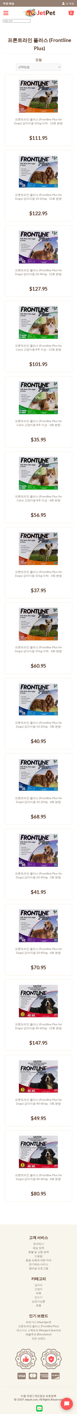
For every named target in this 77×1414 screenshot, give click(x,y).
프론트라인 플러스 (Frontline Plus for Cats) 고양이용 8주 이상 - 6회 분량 (38, 498)
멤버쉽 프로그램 (38, 1268)
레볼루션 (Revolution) (39, 1334)
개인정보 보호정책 (45, 1395)
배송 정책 (38, 1248)
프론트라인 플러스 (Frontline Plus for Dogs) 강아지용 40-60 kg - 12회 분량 (38, 1026)
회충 (38, 1305)
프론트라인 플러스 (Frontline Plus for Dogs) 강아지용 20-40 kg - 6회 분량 (38, 950)
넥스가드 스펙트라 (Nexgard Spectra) (38, 1330)
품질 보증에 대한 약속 (39, 1260)
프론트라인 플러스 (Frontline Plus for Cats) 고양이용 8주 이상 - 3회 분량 (38, 423)
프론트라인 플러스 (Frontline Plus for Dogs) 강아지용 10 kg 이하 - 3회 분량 (38, 573)
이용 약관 (26, 1395)
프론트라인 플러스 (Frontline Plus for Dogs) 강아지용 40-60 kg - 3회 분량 (38, 1101)
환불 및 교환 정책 (38, 1252)
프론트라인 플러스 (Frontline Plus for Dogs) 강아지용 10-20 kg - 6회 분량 (38, 800)
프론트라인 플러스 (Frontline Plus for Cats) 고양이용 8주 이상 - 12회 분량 (38, 347)
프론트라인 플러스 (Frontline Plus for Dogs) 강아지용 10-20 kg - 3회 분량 (38, 724)
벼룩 (38, 1293)
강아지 (38, 1285)
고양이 (38, 1289)
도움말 (38, 1256)
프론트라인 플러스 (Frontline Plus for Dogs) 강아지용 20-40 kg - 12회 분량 (38, 272)
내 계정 (70, 3)
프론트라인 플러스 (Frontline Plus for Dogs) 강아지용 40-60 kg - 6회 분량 (38, 1177)
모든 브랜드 (39, 1338)
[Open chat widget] (67, 1404)
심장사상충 (38, 1301)
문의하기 (38, 1243)
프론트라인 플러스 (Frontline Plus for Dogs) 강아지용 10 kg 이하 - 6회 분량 (38, 649)
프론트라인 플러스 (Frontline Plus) (38, 1326)
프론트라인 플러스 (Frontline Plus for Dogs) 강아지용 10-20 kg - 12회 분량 (38, 196)
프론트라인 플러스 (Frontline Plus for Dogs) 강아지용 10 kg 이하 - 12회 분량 (38, 121)
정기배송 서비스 (38, 1264)
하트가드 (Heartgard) (38, 1322)
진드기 (38, 1297)
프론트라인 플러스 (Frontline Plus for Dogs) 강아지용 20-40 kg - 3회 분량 (38, 875)
